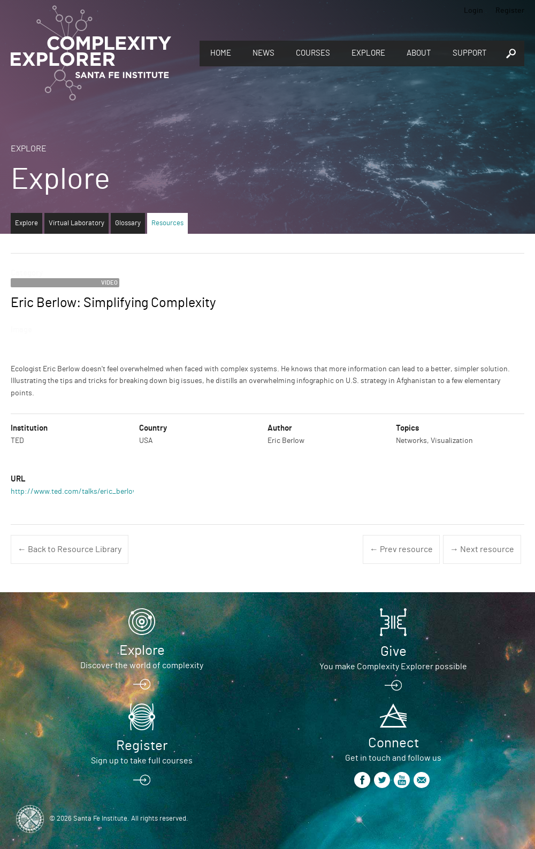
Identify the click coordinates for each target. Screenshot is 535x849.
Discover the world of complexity (141, 665)
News (263, 53)
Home (220, 53)
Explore (368, 53)
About (419, 53)
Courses (313, 53)
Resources (167, 223)
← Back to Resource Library (69, 549)
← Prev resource (401, 549)
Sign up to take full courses (142, 760)
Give (393, 652)
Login (473, 10)
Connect (393, 743)
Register (509, 10)
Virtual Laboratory (76, 223)
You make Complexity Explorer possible (393, 666)
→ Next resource (482, 549)
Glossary (128, 223)
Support (470, 53)
